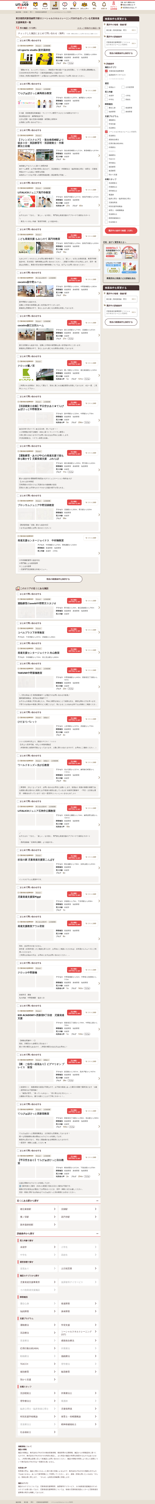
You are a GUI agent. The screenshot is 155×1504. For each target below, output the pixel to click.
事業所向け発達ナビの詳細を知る (121, 278)
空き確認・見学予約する (74, 47)
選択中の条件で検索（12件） (121, 230)
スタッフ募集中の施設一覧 (89, 28)
